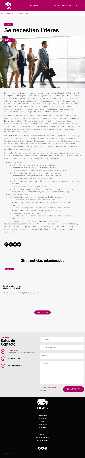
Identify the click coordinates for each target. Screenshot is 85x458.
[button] (6, 244)
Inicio (2, 13)
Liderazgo (10, 13)
